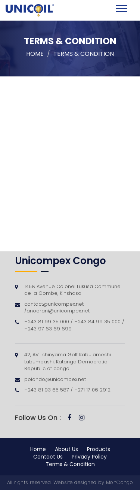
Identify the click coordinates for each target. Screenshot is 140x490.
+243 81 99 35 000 (47, 321)
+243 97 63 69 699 (48, 328)
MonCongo (119, 482)
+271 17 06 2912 (92, 389)
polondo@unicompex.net (55, 379)
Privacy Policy (89, 456)
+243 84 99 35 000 (98, 321)
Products (98, 449)
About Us (66, 449)
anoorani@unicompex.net (58, 310)
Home (35, 53)
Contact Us (48, 456)
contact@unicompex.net (54, 304)
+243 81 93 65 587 (47, 389)
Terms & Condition (70, 464)
